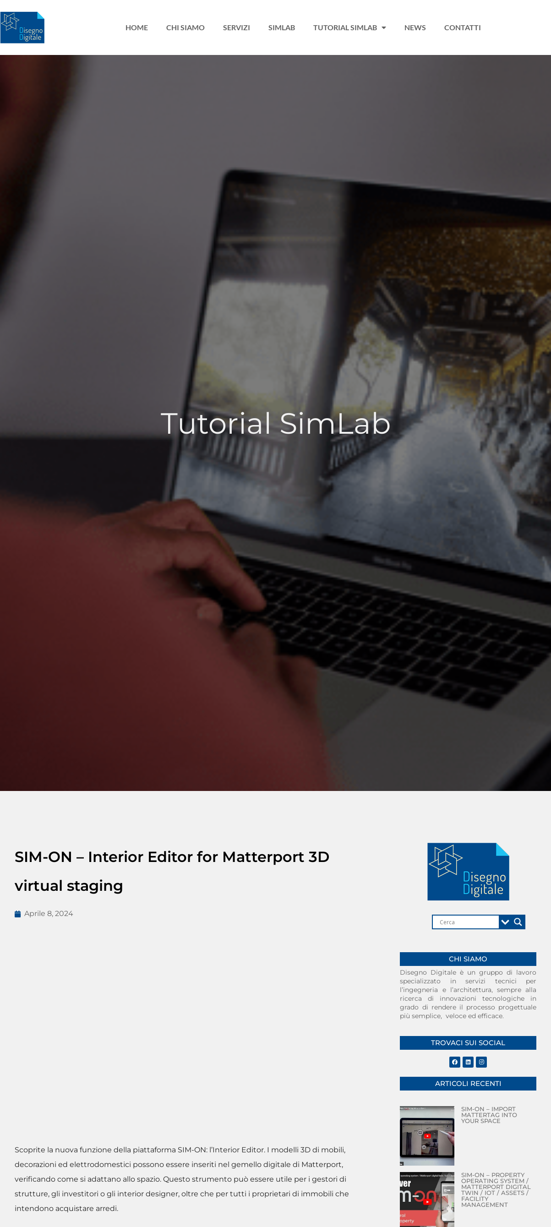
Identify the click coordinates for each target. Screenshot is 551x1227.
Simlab (281, 27)
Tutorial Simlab (349, 27)
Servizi (236, 27)
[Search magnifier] (518, 922)
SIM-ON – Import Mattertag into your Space (489, 1114)
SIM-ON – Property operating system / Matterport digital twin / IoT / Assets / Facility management (496, 1189)
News (415, 27)
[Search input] (468, 922)
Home (136, 27)
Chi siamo (185, 27)
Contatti (462, 27)
